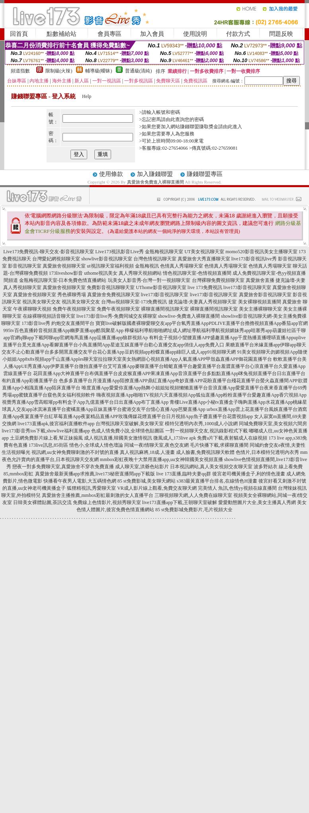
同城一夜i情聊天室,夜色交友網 (156, 445)
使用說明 (195, 34)
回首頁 (19, 34)
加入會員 (152, 34)
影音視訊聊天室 (24, 266)
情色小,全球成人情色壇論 (96, 445)
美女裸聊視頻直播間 (259, 302)
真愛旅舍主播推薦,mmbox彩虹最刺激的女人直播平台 (97, 495)
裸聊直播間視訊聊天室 (165, 309)
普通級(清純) (138, 71)
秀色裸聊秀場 (71, 294)
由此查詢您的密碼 (185, 119)
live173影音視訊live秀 (254, 259)
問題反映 (281, 34)
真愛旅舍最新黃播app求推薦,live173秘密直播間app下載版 (95, 474)
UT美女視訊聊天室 (204, 251)
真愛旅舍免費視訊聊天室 (113, 294)
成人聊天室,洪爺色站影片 (142, 466)
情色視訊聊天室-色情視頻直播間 (197, 273)
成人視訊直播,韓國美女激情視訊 (118, 438)
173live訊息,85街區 (48, 445)
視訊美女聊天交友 (41, 302)
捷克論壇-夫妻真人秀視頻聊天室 (202, 302)
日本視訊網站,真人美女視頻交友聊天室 (211, 466)
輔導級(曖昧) (98, 71)
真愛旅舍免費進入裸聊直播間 (155, 182)
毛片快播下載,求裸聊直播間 (219, 445)
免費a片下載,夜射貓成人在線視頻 (232, 438)
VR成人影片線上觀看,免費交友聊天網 (157, 488)
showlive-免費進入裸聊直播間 (189, 316)
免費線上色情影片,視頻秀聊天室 (107, 502)
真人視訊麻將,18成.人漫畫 (147, 452)
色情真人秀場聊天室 (181, 266)
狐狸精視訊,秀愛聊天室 (91, 488)
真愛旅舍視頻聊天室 (64, 266)
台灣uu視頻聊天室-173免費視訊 (134, 302)
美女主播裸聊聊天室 (260, 309)
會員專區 (109, 34)
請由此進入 (230, 126)
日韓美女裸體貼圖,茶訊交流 (42, 502)
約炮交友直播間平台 (72, 323)
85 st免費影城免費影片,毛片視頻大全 (194, 509)
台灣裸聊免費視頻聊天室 (218, 280)
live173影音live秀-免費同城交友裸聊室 (116, 316)
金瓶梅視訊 (147, 266)
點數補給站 (61, 34)
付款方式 (238, 34)
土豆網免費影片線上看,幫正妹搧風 (46, 438)
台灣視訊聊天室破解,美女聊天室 (130, 423)
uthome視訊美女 (100, 273)
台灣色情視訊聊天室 (154, 259)
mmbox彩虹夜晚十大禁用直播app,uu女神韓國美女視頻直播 (161, 459)
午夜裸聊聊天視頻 (32, 309)
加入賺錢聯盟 (155, 174)
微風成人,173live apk (174, 438)
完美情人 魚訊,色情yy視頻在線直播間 (237, 488)
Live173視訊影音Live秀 (119, 251)
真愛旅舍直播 (260, 280)
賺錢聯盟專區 (205, 174)
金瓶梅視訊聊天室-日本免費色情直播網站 (63, 280)
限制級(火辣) (58, 71)
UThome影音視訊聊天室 (161, 287)
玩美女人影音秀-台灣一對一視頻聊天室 (149, 280)
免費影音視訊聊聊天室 (111, 287)
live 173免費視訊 (205, 287)
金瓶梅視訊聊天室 (164, 251)
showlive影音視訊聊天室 (106, 259)
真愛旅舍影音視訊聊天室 (265, 294)
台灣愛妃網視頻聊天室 (56, 259)
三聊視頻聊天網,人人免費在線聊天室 (193, 495)
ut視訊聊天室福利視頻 (110, 266)
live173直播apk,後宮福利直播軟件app (56, 423)
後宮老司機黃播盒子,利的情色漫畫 (248, 474)
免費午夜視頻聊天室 (74, 309)
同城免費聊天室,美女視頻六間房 (273, 423)
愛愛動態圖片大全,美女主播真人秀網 (257, 502)
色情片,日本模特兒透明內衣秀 (267, 452)
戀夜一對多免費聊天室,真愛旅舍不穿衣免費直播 (63, 466)
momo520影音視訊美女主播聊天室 (261, 251)
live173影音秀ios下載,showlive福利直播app (46, 431)
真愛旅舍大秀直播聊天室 (204, 259)
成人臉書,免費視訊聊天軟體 (205, 452)
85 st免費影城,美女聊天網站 (146, 481)
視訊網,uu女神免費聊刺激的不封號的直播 (75, 452)
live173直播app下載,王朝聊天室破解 (179, 502)
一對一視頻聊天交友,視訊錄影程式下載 (206, 431)
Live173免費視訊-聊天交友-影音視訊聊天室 (48, 251)
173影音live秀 (36, 323)
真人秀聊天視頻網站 (140, 273)
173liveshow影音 (66, 273)
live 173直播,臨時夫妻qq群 (183, 474)
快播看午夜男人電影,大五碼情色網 (79, 481)
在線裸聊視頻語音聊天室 (49, 316)
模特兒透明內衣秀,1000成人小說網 (201, 423)
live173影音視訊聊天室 (247, 287)
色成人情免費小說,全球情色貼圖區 (127, 431)
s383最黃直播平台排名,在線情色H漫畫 (217, 481)
